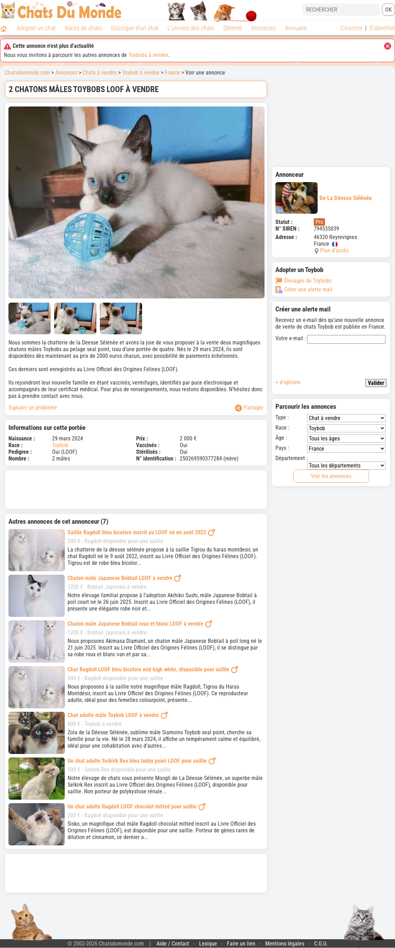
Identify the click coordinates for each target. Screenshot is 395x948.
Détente (232, 28)
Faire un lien (241, 943)
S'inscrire (351, 28)
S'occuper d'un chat (134, 28)
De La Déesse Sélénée (323, 198)
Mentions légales (284, 943)
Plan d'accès (334, 250)
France (172, 72)
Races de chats (83, 28)
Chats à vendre (100, 72)
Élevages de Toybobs (303, 280)
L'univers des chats (190, 28)
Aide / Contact (173, 943)
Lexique (208, 943)
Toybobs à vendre (148, 55)
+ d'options (287, 382)
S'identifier (382, 28)
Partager (249, 408)
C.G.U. (321, 943)
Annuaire (296, 28)
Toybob (60, 445)
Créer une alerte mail (303, 289)
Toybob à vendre (140, 72)
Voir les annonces (331, 476)
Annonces (263, 28)
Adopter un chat (36, 28)
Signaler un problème (32, 407)
